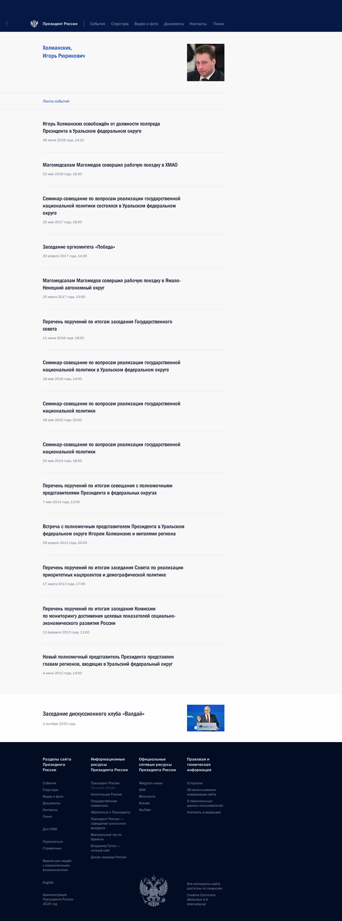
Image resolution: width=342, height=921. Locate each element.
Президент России (60, 8)
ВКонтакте (147, 796)
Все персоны (213, 24)
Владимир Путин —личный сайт (106, 848)
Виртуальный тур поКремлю (106, 837)
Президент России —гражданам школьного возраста (108, 823)
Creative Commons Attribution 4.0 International (201, 900)
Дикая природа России (108, 857)
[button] (9, 8)
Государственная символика (104, 803)
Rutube (144, 803)
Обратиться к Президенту (110, 812)
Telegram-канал (151, 783)
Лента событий (56, 101)
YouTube (145, 810)
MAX (142, 789)
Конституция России (106, 794)
